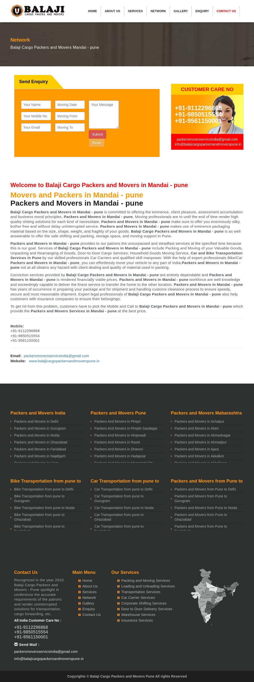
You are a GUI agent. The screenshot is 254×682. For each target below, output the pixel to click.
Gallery (181, 11)
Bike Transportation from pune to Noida (44, 508)
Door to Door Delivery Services (146, 609)
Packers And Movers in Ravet (117, 442)
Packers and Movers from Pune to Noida (206, 508)
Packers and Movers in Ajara (197, 449)
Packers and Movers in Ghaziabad (40, 442)
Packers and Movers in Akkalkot (199, 456)
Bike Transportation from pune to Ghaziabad (39, 517)
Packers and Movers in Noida (37, 435)
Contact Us (226, 11)
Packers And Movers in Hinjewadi (120, 435)
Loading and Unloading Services (148, 586)
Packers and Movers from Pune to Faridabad (201, 528)
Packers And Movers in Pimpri (117, 421)
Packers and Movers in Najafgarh (39, 456)
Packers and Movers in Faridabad (40, 449)
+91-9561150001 (198, 120)
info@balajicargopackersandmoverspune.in (208, 144)
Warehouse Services (138, 614)
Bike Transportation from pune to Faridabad (39, 528)
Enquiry (202, 11)
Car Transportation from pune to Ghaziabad (118, 517)
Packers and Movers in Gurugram (40, 428)
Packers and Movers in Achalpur (199, 421)
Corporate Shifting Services (144, 603)
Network (158, 11)
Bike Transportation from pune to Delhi (43, 489)
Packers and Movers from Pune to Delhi (205, 489)
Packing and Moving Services (145, 580)
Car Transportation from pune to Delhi (123, 489)
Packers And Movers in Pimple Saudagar (125, 428)
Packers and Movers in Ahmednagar (203, 435)
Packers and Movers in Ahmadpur (201, 442)
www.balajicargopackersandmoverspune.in (64, 361)
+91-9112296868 (198, 107)
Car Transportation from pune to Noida (124, 508)
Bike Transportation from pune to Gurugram (39, 498)
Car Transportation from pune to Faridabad (118, 528)
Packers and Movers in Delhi (36, 421)
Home (92, 11)
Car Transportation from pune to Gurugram (118, 498)
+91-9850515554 (198, 114)
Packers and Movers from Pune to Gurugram (201, 498)
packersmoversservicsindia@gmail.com (207, 139)
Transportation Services (140, 592)
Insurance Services (137, 620)
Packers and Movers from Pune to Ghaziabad (201, 517)
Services (135, 11)
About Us (112, 11)
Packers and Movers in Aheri (197, 428)
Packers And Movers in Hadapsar (120, 456)
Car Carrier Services (138, 597)
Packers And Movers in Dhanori (118, 449)
